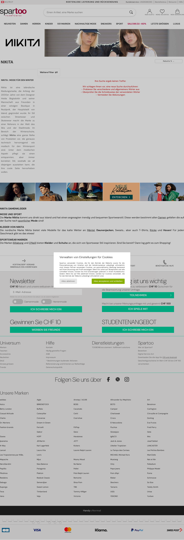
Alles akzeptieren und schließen (108, 281)
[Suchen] (131, 12)
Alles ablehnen (68, 281)
